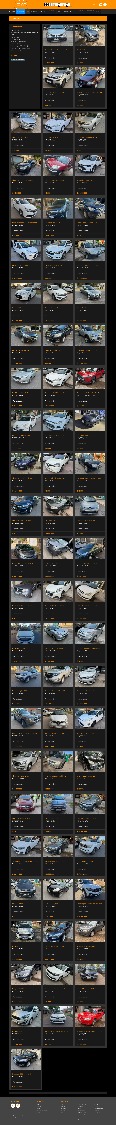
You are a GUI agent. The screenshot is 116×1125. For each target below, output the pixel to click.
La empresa (39, 1106)
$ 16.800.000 (17, 619)
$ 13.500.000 (82, 150)
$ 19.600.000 (17, 874)
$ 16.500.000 (49, 105)
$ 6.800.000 (49, 533)
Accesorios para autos (65, 1119)
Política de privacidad (41, 1117)
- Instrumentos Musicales (99, 1114)
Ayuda (38, 1112)
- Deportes (96, 1110)
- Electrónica (80, 1119)
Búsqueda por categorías (42, 1116)
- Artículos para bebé (98, 1108)
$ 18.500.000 (17, 576)
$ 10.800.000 (49, 746)
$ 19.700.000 (17, 533)
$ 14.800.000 (17, 236)
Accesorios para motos (82, 1104)
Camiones (63, 1110)
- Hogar (96, 1106)
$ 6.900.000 (16, 831)
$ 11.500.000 (16, 448)
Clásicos (62, 1117)
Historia (38, 1114)
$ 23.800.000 (17, 789)
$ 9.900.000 (49, 661)
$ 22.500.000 (17, 704)
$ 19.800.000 (17, 150)
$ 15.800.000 (49, 321)
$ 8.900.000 (49, 63)
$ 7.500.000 (81, 619)
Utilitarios (63, 1106)
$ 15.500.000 (17, 363)
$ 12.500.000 (82, 63)
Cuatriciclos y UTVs (65, 1114)
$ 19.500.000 (82, 363)
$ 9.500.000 (49, 193)
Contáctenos (39, 1119)
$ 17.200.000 (49, 150)
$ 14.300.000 (49, 576)
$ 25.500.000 (82, 831)
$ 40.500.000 (82, 406)
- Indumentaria (97, 1112)
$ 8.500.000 (16, 193)
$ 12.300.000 (82, 789)
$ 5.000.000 (81, 1002)
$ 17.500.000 (17, 1044)
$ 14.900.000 (49, 278)
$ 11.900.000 (49, 1002)
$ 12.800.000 (17, 1002)
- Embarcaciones (81, 1110)
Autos (62, 1104)
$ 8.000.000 (81, 105)
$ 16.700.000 (17, 406)
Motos (62, 1112)
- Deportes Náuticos (82, 1112)
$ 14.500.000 (49, 236)
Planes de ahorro (64, 1116)
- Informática (97, 1104)
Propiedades (80, 1106)
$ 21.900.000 (82, 874)
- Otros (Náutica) (81, 1114)
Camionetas (63, 1108)
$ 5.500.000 (81, 321)
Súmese (38, 1108)
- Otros (95, 1116)
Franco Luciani (50, 58)
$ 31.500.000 (49, 704)
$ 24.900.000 (82, 193)
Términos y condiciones (42, 1110)
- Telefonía (80, 1117)
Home (38, 1104)
